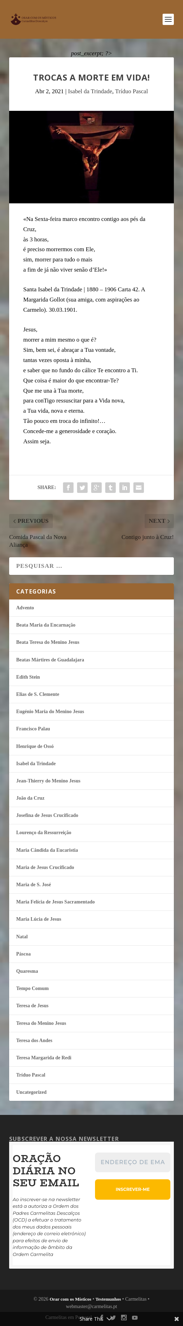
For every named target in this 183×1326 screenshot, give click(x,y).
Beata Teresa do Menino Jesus (47, 642)
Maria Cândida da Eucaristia (47, 850)
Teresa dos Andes (34, 1040)
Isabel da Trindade (90, 91)
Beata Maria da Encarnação (45, 625)
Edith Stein (28, 677)
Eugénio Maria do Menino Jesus (50, 711)
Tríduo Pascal (131, 91)
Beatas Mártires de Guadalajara (50, 659)
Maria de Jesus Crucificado (45, 867)
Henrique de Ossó (35, 746)
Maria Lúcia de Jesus (38, 919)
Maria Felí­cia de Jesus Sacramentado (55, 902)
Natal (22, 936)
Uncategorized (31, 1092)
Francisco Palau (33, 728)
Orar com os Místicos (71, 1299)
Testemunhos (108, 1299)
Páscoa (23, 954)
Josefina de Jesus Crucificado (47, 815)
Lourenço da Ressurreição (43, 832)
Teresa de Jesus (32, 1005)
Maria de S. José (33, 884)
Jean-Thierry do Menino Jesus (48, 780)
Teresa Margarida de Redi (43, 1057)
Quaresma (27, 971)
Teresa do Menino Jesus (41, 1023)
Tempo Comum (32, 988)
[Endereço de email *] (132, 1162)
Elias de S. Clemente (37, 694)
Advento (25, 607)
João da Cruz (30, 798)
